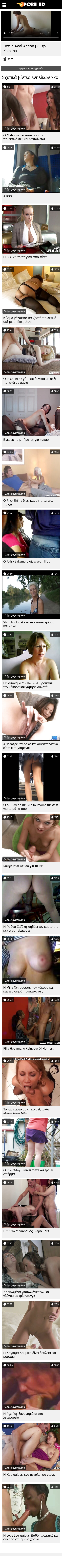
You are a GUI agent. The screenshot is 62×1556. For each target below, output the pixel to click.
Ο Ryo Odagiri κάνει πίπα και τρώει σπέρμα (28, 1172)
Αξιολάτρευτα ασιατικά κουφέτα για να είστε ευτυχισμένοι (30, 746)
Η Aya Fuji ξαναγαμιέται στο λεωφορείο (23, 1415)
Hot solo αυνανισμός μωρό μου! (26, 1231)
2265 (11, 59)
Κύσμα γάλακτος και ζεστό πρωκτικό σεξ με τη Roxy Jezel (29, 320)
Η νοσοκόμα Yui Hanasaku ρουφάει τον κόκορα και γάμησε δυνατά (28, 685)
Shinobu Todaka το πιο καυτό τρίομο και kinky (28, 624)
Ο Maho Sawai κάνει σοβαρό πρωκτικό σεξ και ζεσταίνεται (24, 137)
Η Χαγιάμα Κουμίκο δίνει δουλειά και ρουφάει (29, 1355)
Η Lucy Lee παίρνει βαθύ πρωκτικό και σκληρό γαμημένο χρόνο (31, 1537)
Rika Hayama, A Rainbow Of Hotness (28, 1048)
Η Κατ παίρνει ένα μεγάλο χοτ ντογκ (29, 1475)
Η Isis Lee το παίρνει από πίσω (25, 257)
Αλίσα (7, 196)
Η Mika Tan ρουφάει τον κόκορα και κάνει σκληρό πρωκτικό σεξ (28, 989)
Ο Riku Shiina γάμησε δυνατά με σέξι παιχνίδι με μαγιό (29, 381)
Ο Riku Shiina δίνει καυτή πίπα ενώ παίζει (28, 502)
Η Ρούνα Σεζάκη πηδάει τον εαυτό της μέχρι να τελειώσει (30, 928)
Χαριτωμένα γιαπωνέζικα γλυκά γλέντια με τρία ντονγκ (26, 1294)
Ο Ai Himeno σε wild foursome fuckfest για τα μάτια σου (30, 807)
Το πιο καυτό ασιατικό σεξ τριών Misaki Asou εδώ (26, 1111)
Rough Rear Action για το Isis (23, 866)
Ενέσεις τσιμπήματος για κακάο (26, 440)
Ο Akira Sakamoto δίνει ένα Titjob (26, 561)
